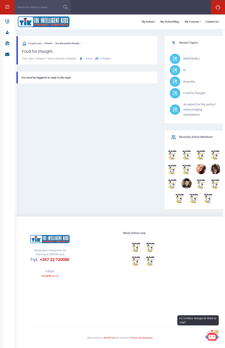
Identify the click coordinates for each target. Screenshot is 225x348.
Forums (48, 43)
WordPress (109, 337)
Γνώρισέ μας (35, 43)
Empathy (189, 81)
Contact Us (212, 21)
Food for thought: (194, 93)
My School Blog (169, 21)
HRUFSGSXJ (191, 58)
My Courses (192, 21)
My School (148, 21)
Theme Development (141, 337)
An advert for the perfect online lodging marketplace (199, 109)
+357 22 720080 (54, 259)
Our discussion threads (67, 43)
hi (184, 70)
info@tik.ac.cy (49, 275)
